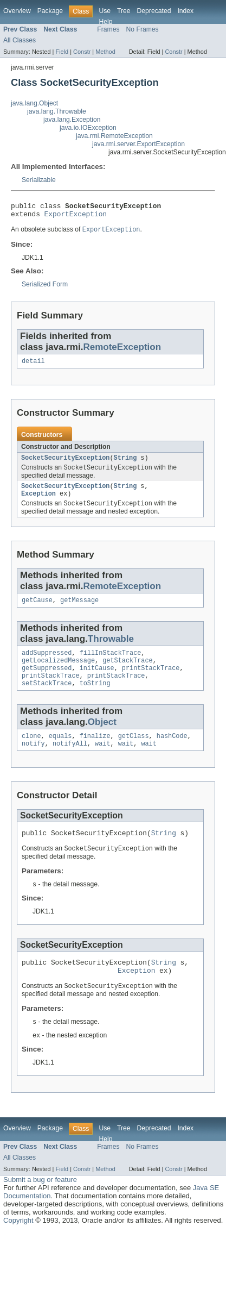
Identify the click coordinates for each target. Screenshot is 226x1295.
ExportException (75, 217)
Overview (17, 11)
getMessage (79, 610)
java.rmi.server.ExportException (138, 144)
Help (105, 22)
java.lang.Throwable (56, 111)
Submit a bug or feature (40, 1205)
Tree (124, 11)
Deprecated (154, 11)
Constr (82, 51)
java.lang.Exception (71, 119)
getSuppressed (47, 681)
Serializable (39, 180)
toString (95, 699)
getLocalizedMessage (58, 672)
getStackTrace (127, 672)
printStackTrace (151, 681)
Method (105, 51)
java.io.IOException (88, 128)
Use (105, 11)
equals (60, 752)
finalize (95, 752)
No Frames (142, 29)
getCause (37, 610)
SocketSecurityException (65, 463)
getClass (133, 752)
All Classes (19, 40)
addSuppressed (47, 664)
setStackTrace (47, 699)
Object (102, 738)
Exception (38, 502)
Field (61, 51)
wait (102, 761)
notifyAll (70, 761)
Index (185, 11)
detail (33, 365)
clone (31, 752)
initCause (97, 681)
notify (33, 761)
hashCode (172, 752)
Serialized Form (45, 288)
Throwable (111, 649)
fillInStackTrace (110, 664)
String (125, 463)
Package (50, 11)
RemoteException (122, 351)
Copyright (18, 1246)
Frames (108, 29)
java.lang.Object (34, 103)
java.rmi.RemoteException (114, 136)
